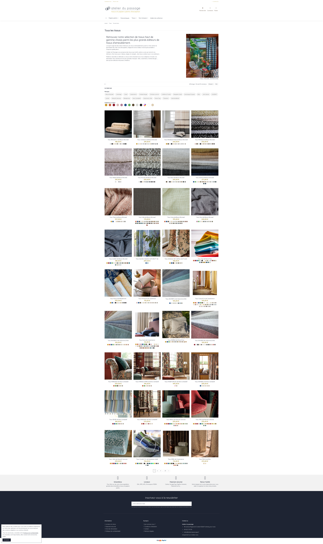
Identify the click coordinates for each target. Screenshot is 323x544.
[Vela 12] (158, 223)
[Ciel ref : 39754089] (215, 304)
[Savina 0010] (205, 181)
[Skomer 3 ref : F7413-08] (126, 344)
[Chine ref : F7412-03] (175, 303)
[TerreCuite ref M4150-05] (125, 463)
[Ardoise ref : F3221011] (201, 262)
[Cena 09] (176, 221)
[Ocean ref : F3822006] (175, 341)
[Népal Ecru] (119, 181)
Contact (146, 529)
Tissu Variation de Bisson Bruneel (147, 140)
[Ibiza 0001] (176, 181)
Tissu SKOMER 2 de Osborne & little (176, 299)
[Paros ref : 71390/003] (122, 302)
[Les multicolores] (151, 344)
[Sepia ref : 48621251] (147, 348)
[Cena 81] (170, 223)
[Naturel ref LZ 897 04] (205, 463)
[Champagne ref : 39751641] (215, 302)
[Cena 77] (187, 221)
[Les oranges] (136, 221)
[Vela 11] (147, 225)
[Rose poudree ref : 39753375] (200, 304)
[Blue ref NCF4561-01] (118, 423)
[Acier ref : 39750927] (209, 306)
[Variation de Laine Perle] (143, 143)
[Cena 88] (180, 223)
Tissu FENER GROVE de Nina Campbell (176, 381)
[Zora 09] (210, 221)
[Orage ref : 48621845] (147, 346)
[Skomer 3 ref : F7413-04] (119, 344)
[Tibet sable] (119, 221)
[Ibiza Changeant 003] (181, 181)
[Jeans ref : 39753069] (214, 304)
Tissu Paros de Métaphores (118, 298)
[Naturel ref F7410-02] (203, 344)
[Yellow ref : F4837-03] (180, 263)
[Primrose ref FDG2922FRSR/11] (154, 463)
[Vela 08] (144, 223)
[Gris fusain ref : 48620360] (153, 346)
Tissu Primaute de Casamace (147, 298)
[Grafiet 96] (124, 263)
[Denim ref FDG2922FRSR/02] (147, 463)
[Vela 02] (156, 221)
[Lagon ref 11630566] (183, 463)
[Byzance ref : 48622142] (152, 348)
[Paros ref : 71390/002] (120, 302)
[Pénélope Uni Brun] (212, 143)
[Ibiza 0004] (183, 181)
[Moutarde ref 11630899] (178, 463)
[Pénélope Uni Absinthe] (203, 143)
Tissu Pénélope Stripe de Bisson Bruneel (176, 140)
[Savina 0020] (212, 181)
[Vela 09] (153, 223)
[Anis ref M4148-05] (212, 423)
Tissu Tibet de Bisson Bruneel (118, 217)
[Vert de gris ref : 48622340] (142, 346)
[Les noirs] (112, 143)
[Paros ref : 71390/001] (119, 302)
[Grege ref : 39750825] (198, 304)
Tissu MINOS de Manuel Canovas (176, 419)
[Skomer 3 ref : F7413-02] (118, 344)
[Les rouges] (108, 263)
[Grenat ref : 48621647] (158, 346)
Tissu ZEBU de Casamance (176, 459)
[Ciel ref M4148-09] (205, 425)
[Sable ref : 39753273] (193, 304)
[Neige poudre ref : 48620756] (136, 346)
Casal (125, 94)
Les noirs (139, 108)
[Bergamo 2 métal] (117, 143)
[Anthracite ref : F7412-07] (178, 303)
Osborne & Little (147, 98)
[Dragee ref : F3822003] (182, 341)
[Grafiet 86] (120, 263)
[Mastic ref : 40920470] (153, 302)
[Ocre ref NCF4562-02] (205, 385)
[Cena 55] (173, 223)
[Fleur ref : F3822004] (172, 341)
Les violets (120, 108)
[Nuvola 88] (149, 181)
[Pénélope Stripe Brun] (178, 143)
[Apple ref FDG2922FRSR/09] (153, 463)
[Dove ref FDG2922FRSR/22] (146, 465)
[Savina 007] (202, 181)
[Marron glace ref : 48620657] (156, 346)
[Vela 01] (146, 221)
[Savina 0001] (210, 181)
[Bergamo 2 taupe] (120, 143)
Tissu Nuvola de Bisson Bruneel (147, 177)
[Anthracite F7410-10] (215, 344)
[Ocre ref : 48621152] (145, 348)
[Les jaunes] (136, 143)
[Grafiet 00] (120, 264)
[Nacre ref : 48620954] (156, 344)
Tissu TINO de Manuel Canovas (205, 419)
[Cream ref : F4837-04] (181, 263)
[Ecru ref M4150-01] (119, 463)
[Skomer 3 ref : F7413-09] (128, 344)
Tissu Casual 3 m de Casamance (204, 298)
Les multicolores (143, 108)
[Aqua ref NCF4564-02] (149, 385)
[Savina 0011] (203, 181)
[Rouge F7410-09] (213, 344)
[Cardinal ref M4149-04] (180, 423)
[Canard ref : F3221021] (208, 262)
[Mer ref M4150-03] (122, 463)
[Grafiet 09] (119, 263)
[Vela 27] (156, 223)
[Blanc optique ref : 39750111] (209, 302)
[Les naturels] (114, 143)
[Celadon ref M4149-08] (187, 423)
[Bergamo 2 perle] (122, 143)
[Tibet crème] (121, 221)
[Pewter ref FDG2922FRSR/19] (158, 463)
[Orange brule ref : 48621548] (143, 348)
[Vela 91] (149, 221)
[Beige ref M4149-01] (175, 423)
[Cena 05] (175, 223)
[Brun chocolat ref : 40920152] (155, 302)
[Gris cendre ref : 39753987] (204, 306)
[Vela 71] (151, 221)
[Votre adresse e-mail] (160, 504)
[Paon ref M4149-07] (185, 423)
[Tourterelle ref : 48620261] (151, 346)
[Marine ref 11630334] (187, 463)
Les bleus (124, 108)
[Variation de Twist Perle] (155, 143)
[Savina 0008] (207, 181)
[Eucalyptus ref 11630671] (181, 463)
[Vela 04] (142, 223)
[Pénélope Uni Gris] (210, 143)
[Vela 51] (137, 223)
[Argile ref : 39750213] (197, 304)
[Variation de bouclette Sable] (150, 143)
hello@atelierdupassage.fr (191, 532)
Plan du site (115, 1)
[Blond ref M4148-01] (205, 423)
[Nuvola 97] (153, 181)
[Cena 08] (175, 221)
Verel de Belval (175, 98)
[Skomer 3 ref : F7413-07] (124, 344)
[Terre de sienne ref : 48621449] (142, 348)
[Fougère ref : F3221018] (207, 260)
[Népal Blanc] (120, 181)
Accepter (6, 540)
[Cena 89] (183, 221)
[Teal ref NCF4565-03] (122, 385)
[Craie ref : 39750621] (214, 302)
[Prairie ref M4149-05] (181, 423)
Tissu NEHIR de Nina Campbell (118, 419)
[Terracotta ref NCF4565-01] (119, 385)
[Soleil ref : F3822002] (186, 341)
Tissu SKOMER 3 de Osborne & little (118, 340)
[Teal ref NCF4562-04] (209, 385)
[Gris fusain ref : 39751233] (206, 306)
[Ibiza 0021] (175, 181)
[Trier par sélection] (211, 84)
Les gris (136, 108)
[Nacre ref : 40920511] (147, 302)
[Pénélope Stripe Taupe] (185, 143)
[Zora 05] (209, 221)
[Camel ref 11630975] (175, 465)
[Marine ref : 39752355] (210, 304)
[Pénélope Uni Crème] (205, 143)
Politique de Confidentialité (30, 533)
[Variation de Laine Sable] (147, 143)
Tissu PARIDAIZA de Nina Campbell (118, 381)
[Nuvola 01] (144, 181)
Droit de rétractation (111, 529)
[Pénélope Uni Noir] (214, 143)
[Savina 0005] (205, 183)
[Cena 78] (181, 223)
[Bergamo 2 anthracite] (124, 143)
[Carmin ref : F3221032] (212, 260)
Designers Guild (177, 94)
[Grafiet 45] (129, 263)
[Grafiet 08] (122, 263)
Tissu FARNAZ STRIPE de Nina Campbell (147, 381)
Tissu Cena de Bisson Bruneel (176, 217)
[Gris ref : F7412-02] (173, 303)
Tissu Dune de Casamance (147, 340)
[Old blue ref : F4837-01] (176, 263)
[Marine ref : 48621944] (146, 346)
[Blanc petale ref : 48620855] (158, 344)
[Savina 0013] (214, 181)
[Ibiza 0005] (178, 181)
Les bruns (132, 108)
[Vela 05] (158, 221)
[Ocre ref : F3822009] (184, 341)
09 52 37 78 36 (188, 529)
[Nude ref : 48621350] (148, 348)
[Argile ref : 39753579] (209, 304)
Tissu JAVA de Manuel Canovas (118, 459)
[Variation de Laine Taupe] (145, 143)
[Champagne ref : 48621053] (137, 346)
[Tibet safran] (118, 221)
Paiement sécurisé (111, 526)
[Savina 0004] (203, 183)
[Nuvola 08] (147, 181)
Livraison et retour (111, 524)
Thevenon (165, 98)
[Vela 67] (153, 221)
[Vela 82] (146, 223)
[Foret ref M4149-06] (183, 423)
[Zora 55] (212, 221)
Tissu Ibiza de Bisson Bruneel (175, 177)
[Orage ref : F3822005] (174, 341)
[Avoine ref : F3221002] (209, 262)
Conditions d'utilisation (150, 526)
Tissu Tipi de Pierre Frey (205, 259)
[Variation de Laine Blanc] (142, 143)
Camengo (118, 94)
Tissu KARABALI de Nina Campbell (205, 381)
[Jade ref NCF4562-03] (207, 385)
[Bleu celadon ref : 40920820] (148, 302)
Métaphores (127, 98)
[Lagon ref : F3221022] (199, 262)
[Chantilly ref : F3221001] (209, 260)
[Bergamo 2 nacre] (119, 143)
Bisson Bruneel (109, 94)
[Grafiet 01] (119, 264)
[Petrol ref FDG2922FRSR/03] (149, 463)
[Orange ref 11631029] (174, 465)
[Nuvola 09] (146, 181)
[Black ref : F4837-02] (178, 263)
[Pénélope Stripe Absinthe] (176, 143)
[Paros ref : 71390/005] (125, 302)
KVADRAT (214, 94)
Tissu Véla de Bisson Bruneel (147, 217)
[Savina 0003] (215, 181)
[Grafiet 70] (127, 263)
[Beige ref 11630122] (176, 463)
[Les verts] (195, 181)
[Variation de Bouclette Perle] (153, 143)
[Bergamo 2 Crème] (115, 143)
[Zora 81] (205, 221)
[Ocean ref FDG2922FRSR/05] (151, 463)
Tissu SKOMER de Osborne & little (205, 340)
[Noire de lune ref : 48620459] (153, 348)
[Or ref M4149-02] (176, 423)
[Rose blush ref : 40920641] (150, 302)
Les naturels (151, 108)
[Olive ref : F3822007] (177, 341)
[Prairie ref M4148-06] (214, 423)
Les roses (116, 108)
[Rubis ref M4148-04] (210, 423)
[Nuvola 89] (151, 181)
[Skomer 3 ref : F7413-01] (116, 344)
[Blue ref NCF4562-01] (203, 385)
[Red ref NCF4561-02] (119, 423)
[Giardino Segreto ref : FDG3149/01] (147, 263)
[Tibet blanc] (123, 221)
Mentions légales (149, 531)
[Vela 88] (149, 223)
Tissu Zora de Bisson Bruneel (204, 217)
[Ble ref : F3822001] (179, 341)
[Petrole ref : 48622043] (150, 348)
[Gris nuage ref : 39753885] (208, 306)
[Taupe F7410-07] (209, 344)
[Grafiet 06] (117, 264)
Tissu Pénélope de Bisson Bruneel (205, 140)
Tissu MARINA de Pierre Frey (176, 340)
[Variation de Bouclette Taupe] (152, 143)
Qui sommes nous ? (149, 524)
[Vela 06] (154, 221)
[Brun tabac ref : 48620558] (154, 346)
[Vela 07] (154, 223)
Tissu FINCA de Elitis (205, 459)
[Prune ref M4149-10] (175, 425)
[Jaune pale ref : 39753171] (202, 304)
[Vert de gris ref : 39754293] (205, 304)
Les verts (128, 108)
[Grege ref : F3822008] (181, 341)
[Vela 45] (139, 223)
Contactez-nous (108, 1)
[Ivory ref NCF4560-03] (150, 423)
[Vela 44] (141, 223)
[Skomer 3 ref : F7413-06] (123, 344)
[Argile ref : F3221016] (214, 260)
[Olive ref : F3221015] (203, 262)
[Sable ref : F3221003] (215, 260)
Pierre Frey (157, 98)
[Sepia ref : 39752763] (195, 304)
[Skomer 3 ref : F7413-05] (121, 344)
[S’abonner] (190, 504)
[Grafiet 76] (125, 263)
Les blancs (147, 108)
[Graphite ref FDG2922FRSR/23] (147, 465)
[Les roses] (195, 143)
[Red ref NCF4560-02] (148, 423)
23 (165, 471)
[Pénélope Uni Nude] (207, 143)
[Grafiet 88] (117, 263)
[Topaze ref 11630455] (185, 463)
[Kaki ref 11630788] (180, 463)
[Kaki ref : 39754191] (207, 304)
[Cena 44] (178, 223)
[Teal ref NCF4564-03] (151, 385)
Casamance (133, 94)
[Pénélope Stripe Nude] (183, 143)
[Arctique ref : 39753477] (199, 306)
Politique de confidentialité (113, 531)
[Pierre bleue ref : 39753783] (212, 304)
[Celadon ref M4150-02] (120, 463)
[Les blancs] (117, 181)
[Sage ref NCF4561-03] (121, 423)
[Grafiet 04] (115, 264)
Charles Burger (143, 94)
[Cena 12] (185, 221)
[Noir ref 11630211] (177, 465)
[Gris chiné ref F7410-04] (206, 344)
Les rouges (112, 108)
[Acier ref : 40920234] (157, 302)
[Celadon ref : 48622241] (144, 346)
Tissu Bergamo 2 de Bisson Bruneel (118, 140)
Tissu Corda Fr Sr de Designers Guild (147, 459)
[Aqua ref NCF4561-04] (123, 423)
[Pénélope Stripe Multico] (175, 143)
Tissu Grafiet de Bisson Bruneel (118, 259)
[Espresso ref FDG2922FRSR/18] (156, 463)
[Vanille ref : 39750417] (210, 302)
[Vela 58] (136, 223)
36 (216, 84)
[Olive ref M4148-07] (215, 423)
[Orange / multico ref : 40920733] (152, 302)
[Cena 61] (178, 221)
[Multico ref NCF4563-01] (176, 385)
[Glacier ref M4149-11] (177, 425)
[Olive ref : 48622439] (141, 346)
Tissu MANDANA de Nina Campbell (147, 419)
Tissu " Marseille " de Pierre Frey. (209, 78)
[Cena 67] (181, 221)
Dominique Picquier (189, 94)
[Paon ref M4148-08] (203, 425)
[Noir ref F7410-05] (208, 344)
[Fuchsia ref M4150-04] (124, 463)
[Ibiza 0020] (173, 181)
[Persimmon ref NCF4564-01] (147, 385)
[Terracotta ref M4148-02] (207, 423)
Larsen (107, 98)
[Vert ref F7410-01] (201, 344)
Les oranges (108, 108)
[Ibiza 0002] (185, 181)
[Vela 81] (147, 223)
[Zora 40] (203, 221)
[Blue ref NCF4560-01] (147, 423)
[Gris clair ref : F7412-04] (176, 303)
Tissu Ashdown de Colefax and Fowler (176, 259)
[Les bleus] (193, 181)
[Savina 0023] (209, 181)
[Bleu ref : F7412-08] (180, 303)
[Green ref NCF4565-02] (120, 385)
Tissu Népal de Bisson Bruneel (118, 177)
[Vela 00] (144, 221)
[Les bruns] (168, 143)
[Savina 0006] (200, 181)
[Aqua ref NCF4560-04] (152, 423)
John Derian (206, 94)
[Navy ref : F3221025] (206, 262)
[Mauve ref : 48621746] (140, 348)
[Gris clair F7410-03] (204, 344)
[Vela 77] (151, 223)
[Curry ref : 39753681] (203, 304)
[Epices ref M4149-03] (178, 423)
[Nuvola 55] (154, 181)
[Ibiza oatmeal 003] (180, 181)
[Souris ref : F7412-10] (181, 303)
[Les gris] (110, 143)
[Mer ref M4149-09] (174, 425)
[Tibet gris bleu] (124, 221)
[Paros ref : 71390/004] (124, 302)
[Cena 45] (176, 223)
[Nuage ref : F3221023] (210, 260)
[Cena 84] (171, 223)
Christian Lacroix (154, 94)
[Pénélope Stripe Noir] (181, 143)
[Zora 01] (207, 221)
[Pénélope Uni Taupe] (209, 143)
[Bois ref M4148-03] (209, 423)
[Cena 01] (173, 221)
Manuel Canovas (116, 98)
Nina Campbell (137, 98)
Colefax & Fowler (166, 94)
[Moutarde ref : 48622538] (139, 346)
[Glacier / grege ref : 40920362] (145, 302)
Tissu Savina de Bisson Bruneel (205, 177)
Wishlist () (215, 1)
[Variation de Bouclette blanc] (148, 143)
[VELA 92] (147, 221)
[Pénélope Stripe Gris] (180, 143)
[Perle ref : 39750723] (203, 306)
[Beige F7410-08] (211, 344)
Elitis (199, 94)
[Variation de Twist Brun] (157, 143)
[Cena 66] (180, 221)
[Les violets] (197, 221)
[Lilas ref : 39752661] (201, 306)
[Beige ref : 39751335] (212, 302)
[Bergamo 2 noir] (125, 143)
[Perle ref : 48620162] (149, 346)
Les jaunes (105, 108)
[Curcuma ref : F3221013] (204, 262)
